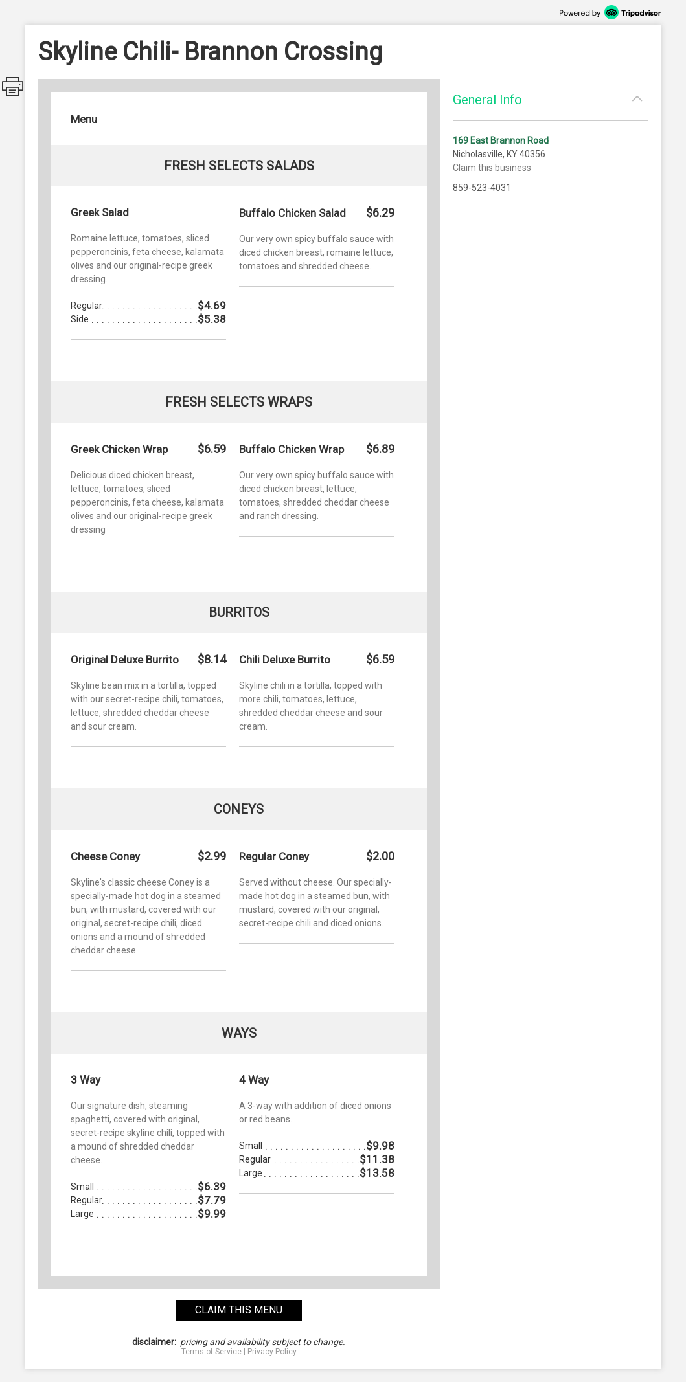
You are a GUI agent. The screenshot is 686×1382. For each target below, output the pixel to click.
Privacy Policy (272, 1351)
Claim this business (492, 167)
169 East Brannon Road (501, 140)
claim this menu (238, 1310)
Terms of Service (211, 1351)
